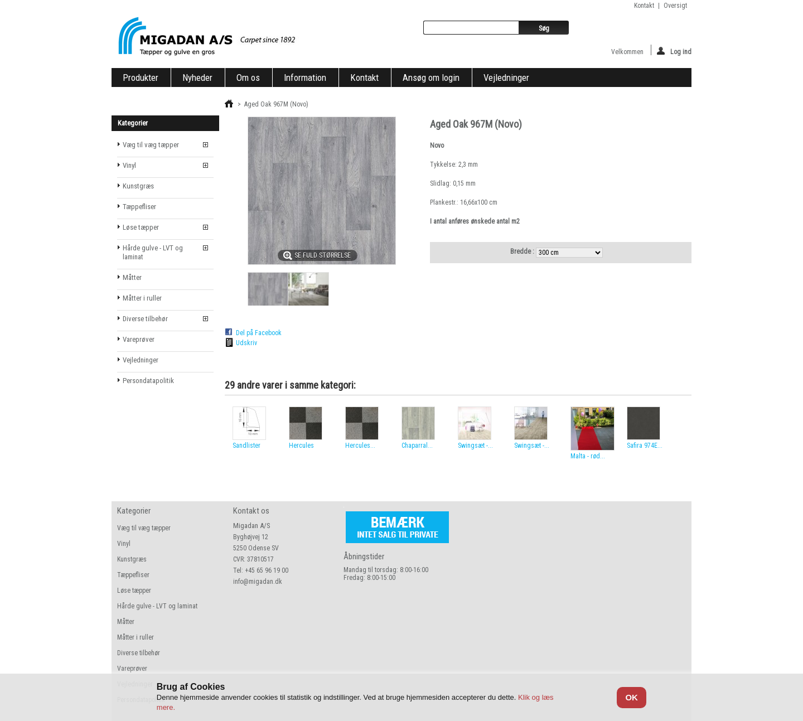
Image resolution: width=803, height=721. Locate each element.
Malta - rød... (587, 456)
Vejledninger (506, 77)
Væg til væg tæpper (151, 145)
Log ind (674, 51)
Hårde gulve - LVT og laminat (153, 252)
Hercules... (360, 445)
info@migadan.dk (257, 581)
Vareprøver (138, 339)
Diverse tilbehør (145, 318)
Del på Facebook (259, 333)
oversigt (675, 5)
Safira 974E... (644, 445)
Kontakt (364, 77)
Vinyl (129, 165)
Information (305, 77)
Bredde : (523, 251)
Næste (680, 428)
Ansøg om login (431, 77)
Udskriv (246, 343)
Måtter (132, 277)
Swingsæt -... (475, 445)
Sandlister (246, 445)
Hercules (301, 445)
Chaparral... (417, 445)
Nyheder (197, 77)
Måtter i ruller (142, 298)
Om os (248, 77)
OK (631, 697)
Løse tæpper (141, 227)
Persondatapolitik (148, 380)
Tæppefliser (139, 206)
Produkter (140, 77)
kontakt (644, 5)
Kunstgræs (138, 186)
